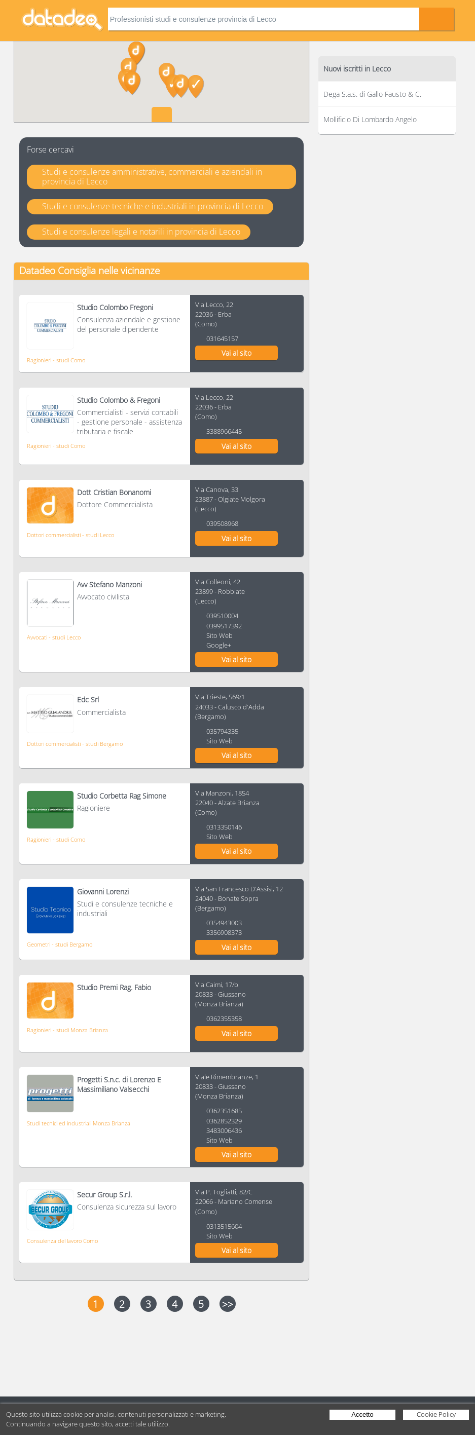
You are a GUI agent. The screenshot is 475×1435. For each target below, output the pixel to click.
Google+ (218, 645)
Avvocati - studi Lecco (54, 637)
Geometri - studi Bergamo (59, 944)
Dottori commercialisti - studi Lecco (70, 535)
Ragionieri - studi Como (56, 360)
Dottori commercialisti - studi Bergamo (75, 743)
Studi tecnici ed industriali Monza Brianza (78, 1123)
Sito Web (219, 635)
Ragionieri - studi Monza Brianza (67, 1030)
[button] (196, 86)
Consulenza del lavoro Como (62, 1240)
